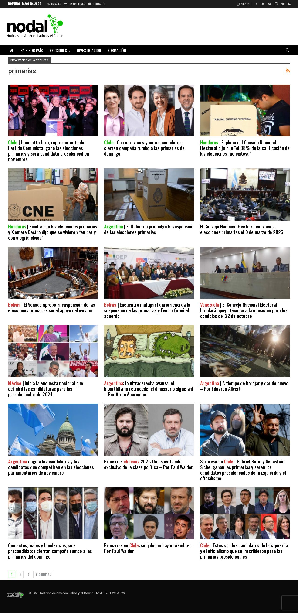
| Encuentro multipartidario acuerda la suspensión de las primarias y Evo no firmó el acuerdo (147, 310)
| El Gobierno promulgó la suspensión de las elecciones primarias (148, 229)
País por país (31, 50)
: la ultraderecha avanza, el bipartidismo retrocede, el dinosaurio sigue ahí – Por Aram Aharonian (148, 388)
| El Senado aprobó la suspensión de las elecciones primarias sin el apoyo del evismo (51, 307)
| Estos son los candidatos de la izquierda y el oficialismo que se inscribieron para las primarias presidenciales (244, 550)
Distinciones (74, 3)
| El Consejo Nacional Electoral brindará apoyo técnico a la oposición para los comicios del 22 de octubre (244, 310)
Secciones (58, 50)
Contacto (96, 3)
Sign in (243, 3)
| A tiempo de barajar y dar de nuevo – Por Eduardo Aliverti (244, 385)
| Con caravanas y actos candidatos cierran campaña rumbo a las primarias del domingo (145, 148)
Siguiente (43, 574)
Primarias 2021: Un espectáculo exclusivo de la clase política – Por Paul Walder (148, 464)
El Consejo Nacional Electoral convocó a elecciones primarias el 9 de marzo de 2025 (241, 229)
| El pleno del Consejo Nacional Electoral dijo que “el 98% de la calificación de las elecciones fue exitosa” (245, 148)
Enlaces (54, 3)
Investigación (89, 50)
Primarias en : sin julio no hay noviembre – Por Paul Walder (148, 547)
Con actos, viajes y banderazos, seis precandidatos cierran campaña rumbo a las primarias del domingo (50, 550)
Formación (117, 50)
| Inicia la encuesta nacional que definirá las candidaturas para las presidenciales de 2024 (45, 388)
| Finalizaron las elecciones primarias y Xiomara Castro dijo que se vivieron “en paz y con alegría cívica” (52, 232)
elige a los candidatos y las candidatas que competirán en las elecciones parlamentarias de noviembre (51, 467)
